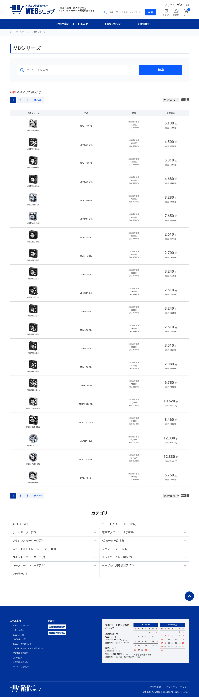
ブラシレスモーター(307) (27, 540)
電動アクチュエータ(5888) (118, 532)
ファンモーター (23, 32)
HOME (11, 32)
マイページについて (21, 667)
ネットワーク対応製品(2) (117, 557)
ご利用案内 (15, 621)
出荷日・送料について (22, 644)
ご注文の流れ (18, 630)
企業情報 (142, 24)
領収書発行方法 (19, 639)
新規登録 (176, 15)
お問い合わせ (113, 24)
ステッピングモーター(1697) (119, 524)
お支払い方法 (18, 635)
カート (186, 15)
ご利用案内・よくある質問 (72, 24)
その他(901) (19, 573)
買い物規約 (17, 658)
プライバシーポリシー (177, 687)
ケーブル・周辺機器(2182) (118, 565)
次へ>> (38, 100)
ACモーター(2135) (113, 540)
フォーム (124, 640)
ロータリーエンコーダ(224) (28, 565)
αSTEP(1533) (20, 524)
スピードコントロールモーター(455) (34, 548)
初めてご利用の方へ (21, 625)
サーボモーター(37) (24, 532)
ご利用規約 (155, 687)
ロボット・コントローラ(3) (28, 557)
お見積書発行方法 (20, 662)
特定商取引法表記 (20, 653)
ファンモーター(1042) (115, 548)
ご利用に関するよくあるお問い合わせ (28, 648)
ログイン (166, 15)
